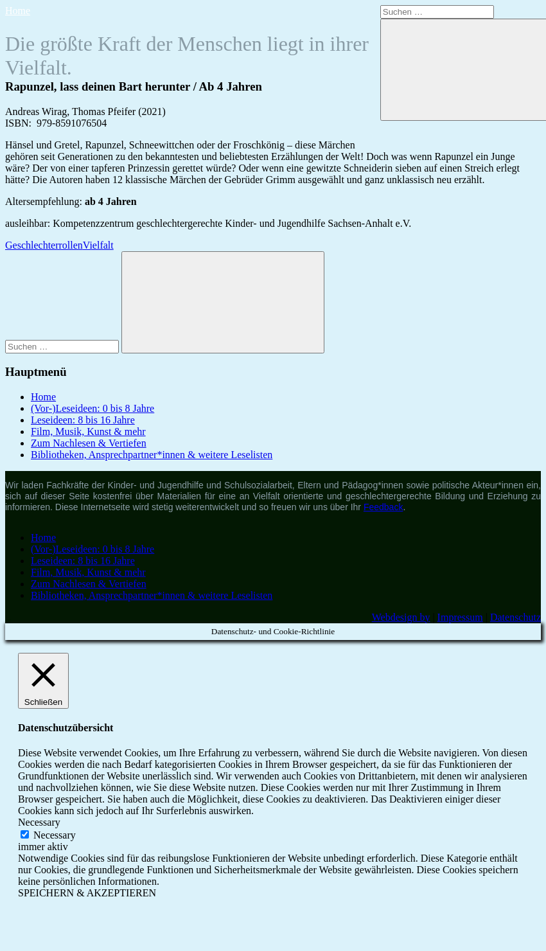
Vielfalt (98, 245)
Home (17, 10)
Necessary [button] (39, 822)
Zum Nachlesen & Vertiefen (88, 443)
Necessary (54, 835)
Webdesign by (401, 617)
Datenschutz (515, 617)
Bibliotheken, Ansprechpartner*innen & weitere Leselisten (151, 454)
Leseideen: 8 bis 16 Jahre (83, 419)
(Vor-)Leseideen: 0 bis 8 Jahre (92, 408)
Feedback (383, 507)
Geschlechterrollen (44, 245)
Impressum (460, 617)
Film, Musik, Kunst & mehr (88, 431)
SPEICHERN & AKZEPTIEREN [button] (87, 892)
